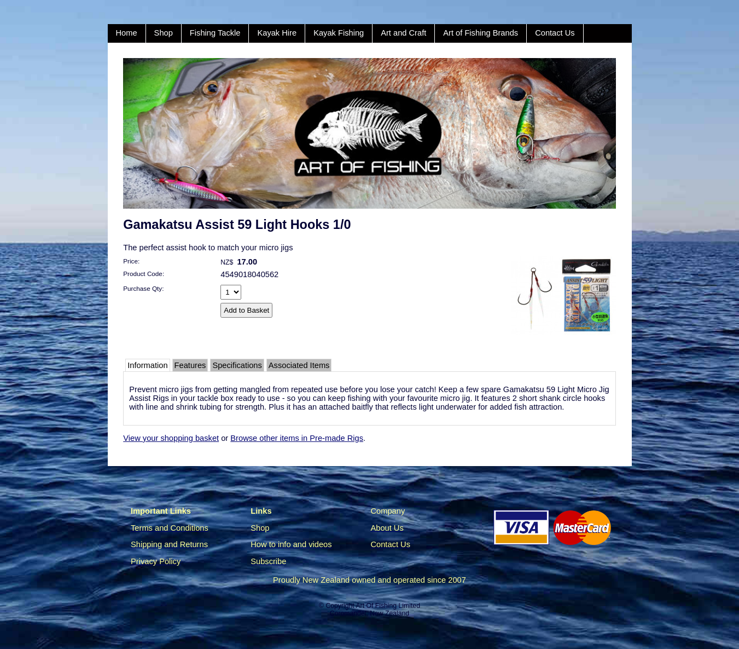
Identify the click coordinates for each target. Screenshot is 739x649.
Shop (163, 32)
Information (147, 365)
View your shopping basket (171, 438)
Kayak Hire (276, 32)
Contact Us (555, 32)
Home (126, 32)
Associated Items (299, 365)
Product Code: (143, 273)
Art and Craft (403, 32)
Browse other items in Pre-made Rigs (296, 438)
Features (190, 365)
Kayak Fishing (338, 32)
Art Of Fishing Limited (388, 606)
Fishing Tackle (215, 32)
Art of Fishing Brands (480, 32)
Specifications (236, 365)
